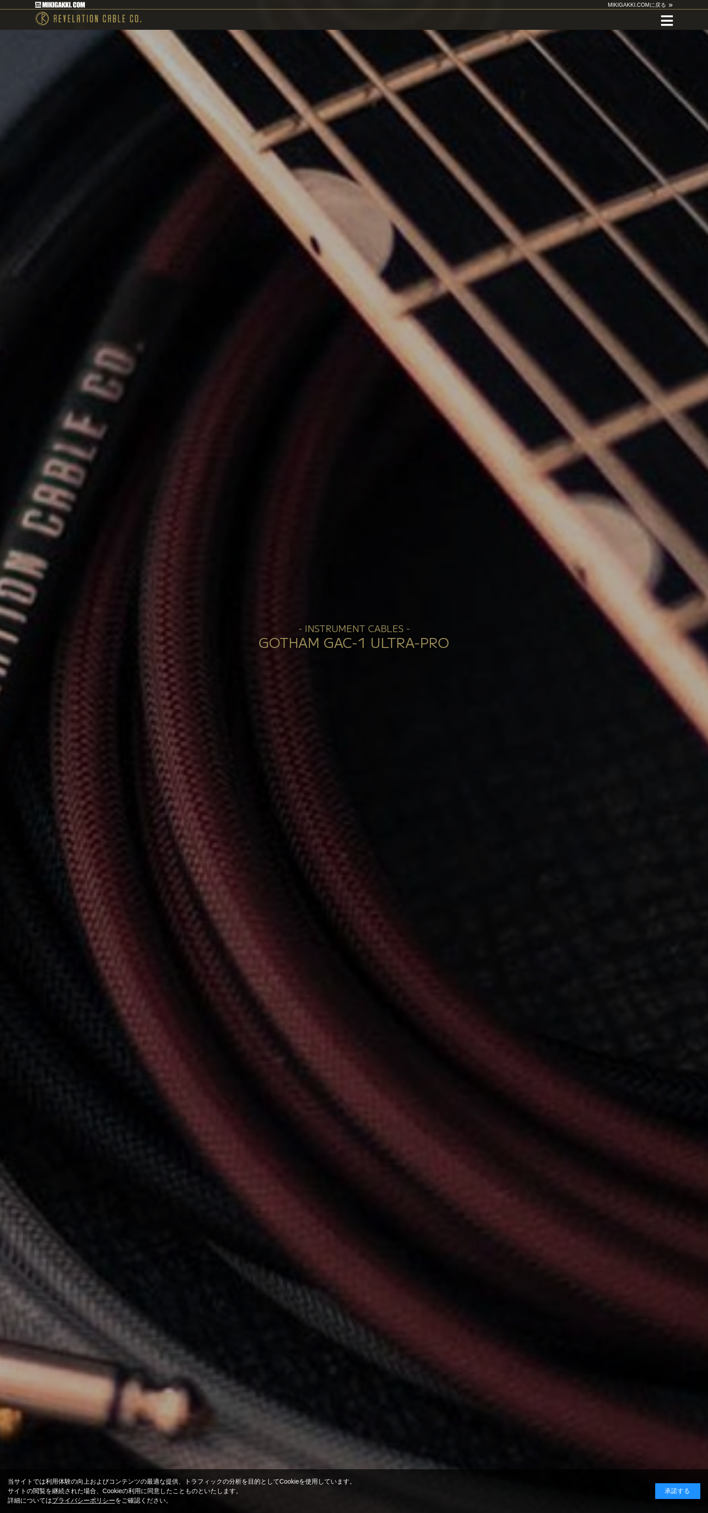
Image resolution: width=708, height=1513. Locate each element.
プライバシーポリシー (83, 1500)
